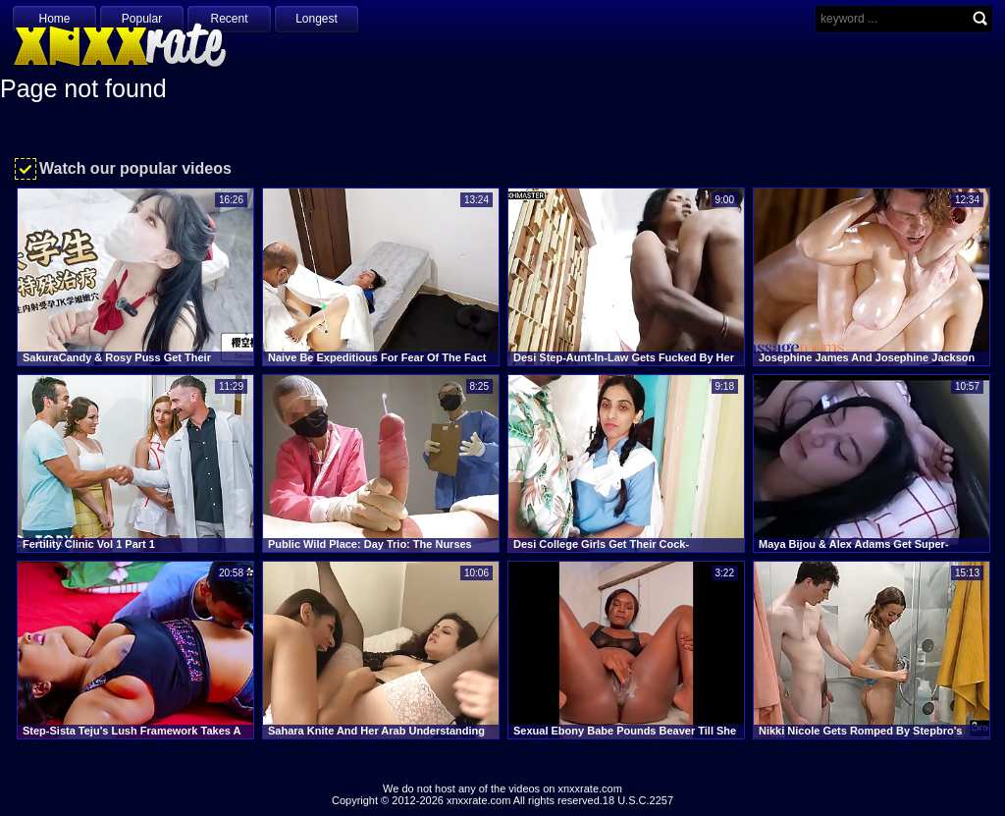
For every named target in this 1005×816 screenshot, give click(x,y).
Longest (316, 19)
